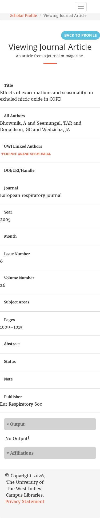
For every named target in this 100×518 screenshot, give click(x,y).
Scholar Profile (23, 15)
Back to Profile (80, 35)
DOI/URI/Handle (19, 170)
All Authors (14, 115)
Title (8, 85)
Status (10, 361)
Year (8, 212)
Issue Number (17, 254)
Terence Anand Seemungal (26, 154)
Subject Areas (16, 302)
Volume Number (19, 278)
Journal (11, 188)
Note (8, 379)
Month (10, 236)
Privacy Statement (25, 501)
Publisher (13, 396)
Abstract (12, 343)
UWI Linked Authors (23, 146)
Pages (9, 319)
